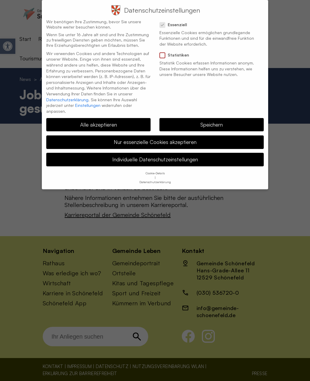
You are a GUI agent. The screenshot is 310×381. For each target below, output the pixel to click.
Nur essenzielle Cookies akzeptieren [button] (155, 136)
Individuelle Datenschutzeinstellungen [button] (155, 153)
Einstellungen (87, 99)
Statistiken (176, 49)
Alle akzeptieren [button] (98, 119)
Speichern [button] (211, 119)
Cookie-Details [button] (155, 168)
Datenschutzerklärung (67, 94)
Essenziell (175, 19)
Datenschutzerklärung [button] (155, 177)
